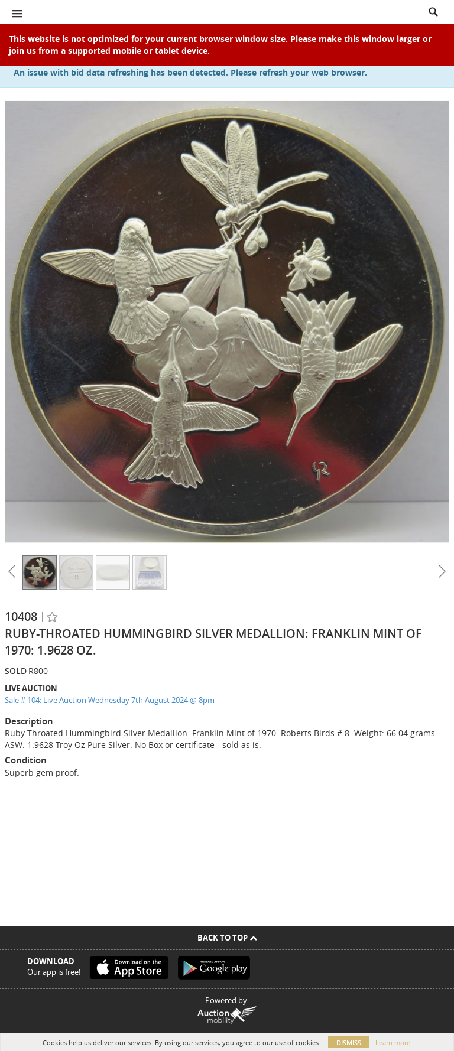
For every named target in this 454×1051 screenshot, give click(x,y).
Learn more (392, 1042)
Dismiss (348, 1042)
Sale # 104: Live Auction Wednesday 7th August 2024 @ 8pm (110, 700)
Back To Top (227, 937)
